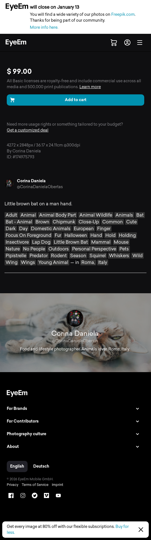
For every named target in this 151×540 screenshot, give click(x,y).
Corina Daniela (31, 181)
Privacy (12, 485)
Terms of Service (35, 485)
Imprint (57, 485)
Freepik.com (123, 14)
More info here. (44, 27)
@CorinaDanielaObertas (40, 187)
